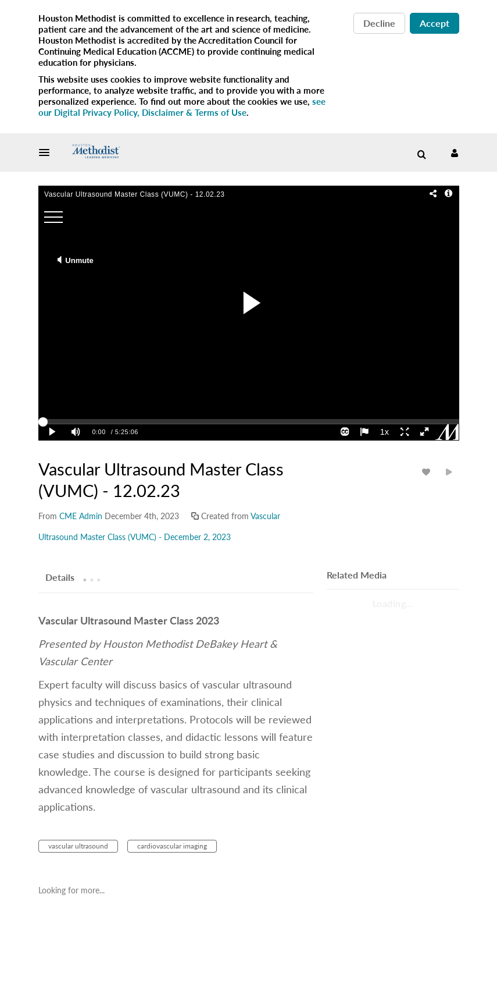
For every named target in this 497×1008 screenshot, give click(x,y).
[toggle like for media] (427, 472)
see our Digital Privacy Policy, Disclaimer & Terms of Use (182, 107)
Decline (379, 23)
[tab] (59, 577)
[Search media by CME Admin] (80, 516)
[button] (47, 152)
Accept (434, 23)
